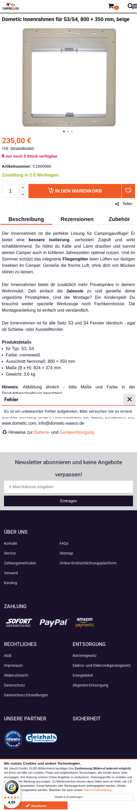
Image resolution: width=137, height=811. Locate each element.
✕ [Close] (129, 399)
